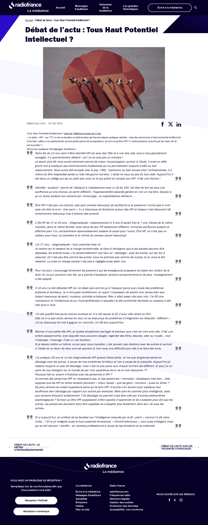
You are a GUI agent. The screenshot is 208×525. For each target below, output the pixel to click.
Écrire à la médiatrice (88, 491)
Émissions (81, 502)
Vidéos (80, 506)
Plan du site (82, 509)
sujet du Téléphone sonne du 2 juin (82, 133)
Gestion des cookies (121, 502)
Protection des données (124, 506)
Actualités (81, 498)
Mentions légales (120, 498)
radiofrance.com (119, 491)
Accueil (60, 7)
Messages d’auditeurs (88, 495)
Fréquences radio (120, 495)
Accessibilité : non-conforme (126, 509)
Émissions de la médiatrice (105, 7)
